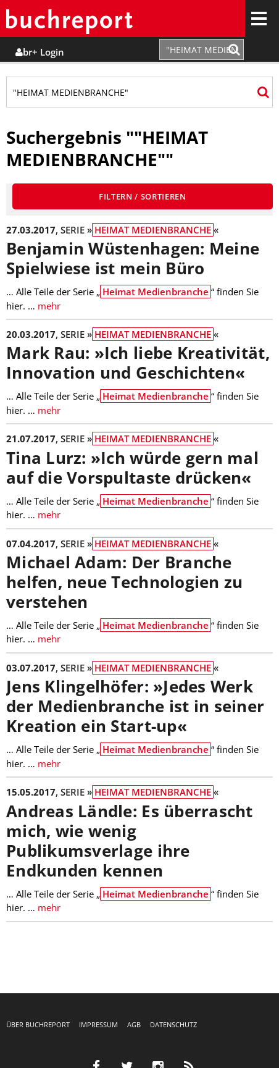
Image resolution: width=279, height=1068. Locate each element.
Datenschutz (173, 1024)
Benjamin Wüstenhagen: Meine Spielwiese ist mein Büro (132, 258)
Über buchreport (38, 1024)
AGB (134, 1024)
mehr (49, 306)
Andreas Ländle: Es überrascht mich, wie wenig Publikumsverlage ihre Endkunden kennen (129, 841)
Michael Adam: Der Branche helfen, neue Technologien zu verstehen (124, 582)
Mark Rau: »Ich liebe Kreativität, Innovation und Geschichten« (138, 363)
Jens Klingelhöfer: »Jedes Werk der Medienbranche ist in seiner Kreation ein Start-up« (135, 706)
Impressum (98, 1024)
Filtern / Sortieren (142, 196)
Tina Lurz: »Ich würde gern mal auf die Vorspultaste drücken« (132, 468)
